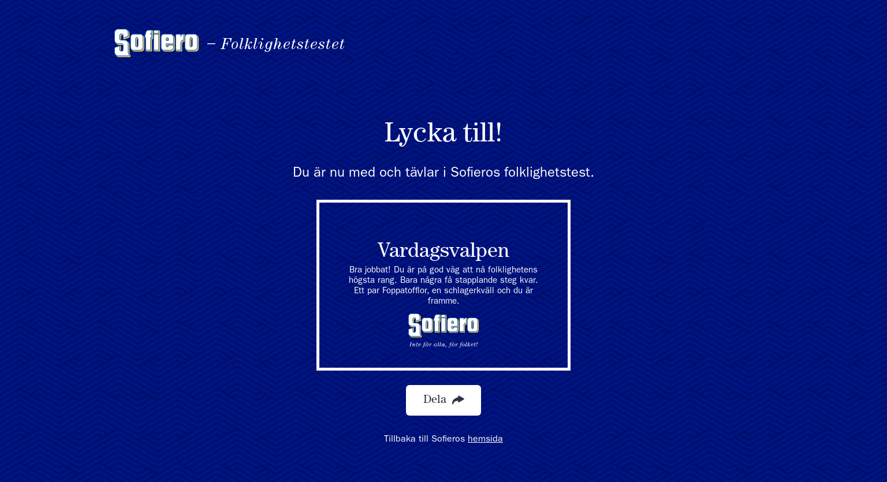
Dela (443, 400)
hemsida (485, 439)
